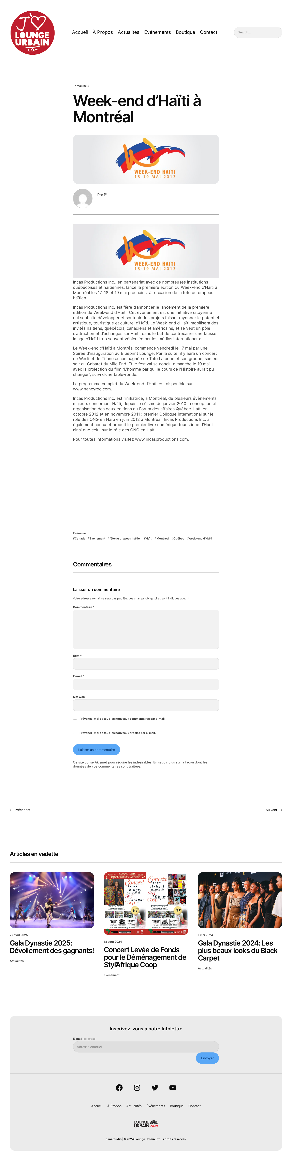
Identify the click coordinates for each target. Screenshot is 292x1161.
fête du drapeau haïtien (126, 538)
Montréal (163, 538)
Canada (80, 538)
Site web (79, 696)
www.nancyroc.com (92, 389)
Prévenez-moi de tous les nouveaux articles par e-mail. (117, 733)
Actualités (17, 961)
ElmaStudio (114, 1139)
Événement (81, 533)
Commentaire (83, 607)
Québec (178, 538)
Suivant (271, 810)
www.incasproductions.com (161, 439)
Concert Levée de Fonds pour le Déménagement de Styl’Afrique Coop (145, 957)
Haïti (149, 538)
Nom (77, 655)
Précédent (22, 810)
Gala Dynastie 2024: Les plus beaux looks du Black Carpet (237, 950)
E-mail (78, 676)
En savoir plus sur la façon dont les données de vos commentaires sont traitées (140, 764)
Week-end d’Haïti (200, 538)
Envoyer (207, 1058)
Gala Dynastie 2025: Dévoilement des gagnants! (52, 946)
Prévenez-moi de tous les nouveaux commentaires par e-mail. (122, 718)
